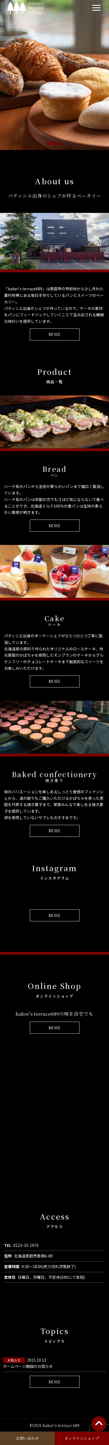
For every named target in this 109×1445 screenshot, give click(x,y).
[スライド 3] (60, 143)
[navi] (96, 7)
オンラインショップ (81, 1438)
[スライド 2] (55, 143)
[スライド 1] (49, 143)
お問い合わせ (27, 1438)
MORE (54, 334)
